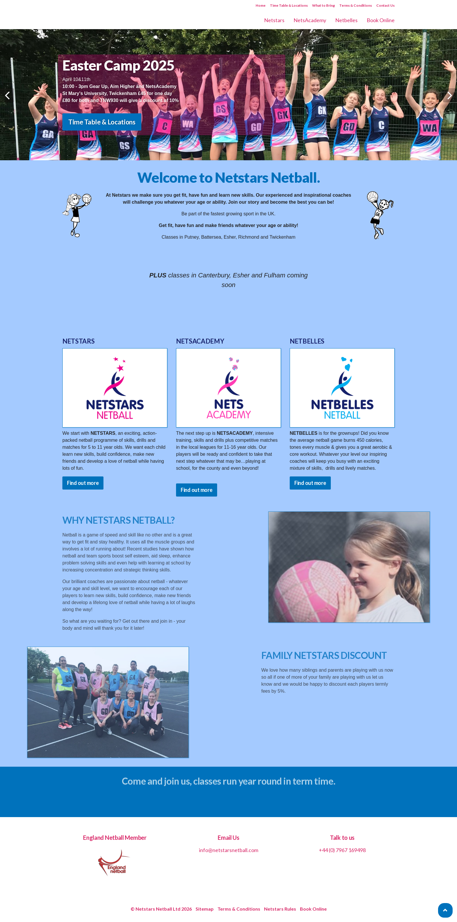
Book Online (313, 909)
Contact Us (385, 5)
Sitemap (205, 909)
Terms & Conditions (355, 5)
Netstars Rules (280, 909)
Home (261, 5)
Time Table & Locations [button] (102, 122)
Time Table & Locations (289, 5)
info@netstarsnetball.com (228, 850)
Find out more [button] (83, 483)
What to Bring (323, 5)
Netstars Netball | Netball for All (103, 14)
